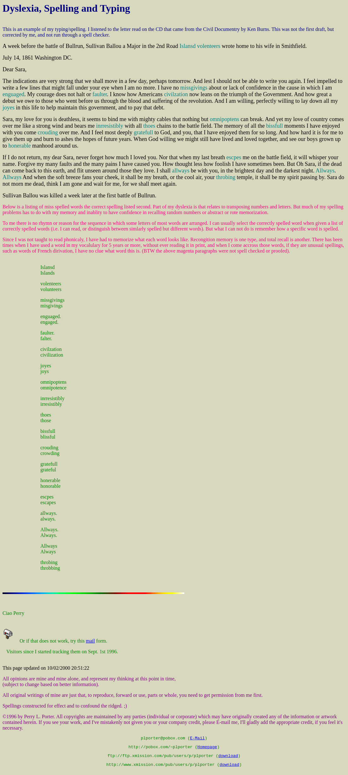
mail (90, 641)
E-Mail (197, 739)
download (228, 758)
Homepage (207, 748)
